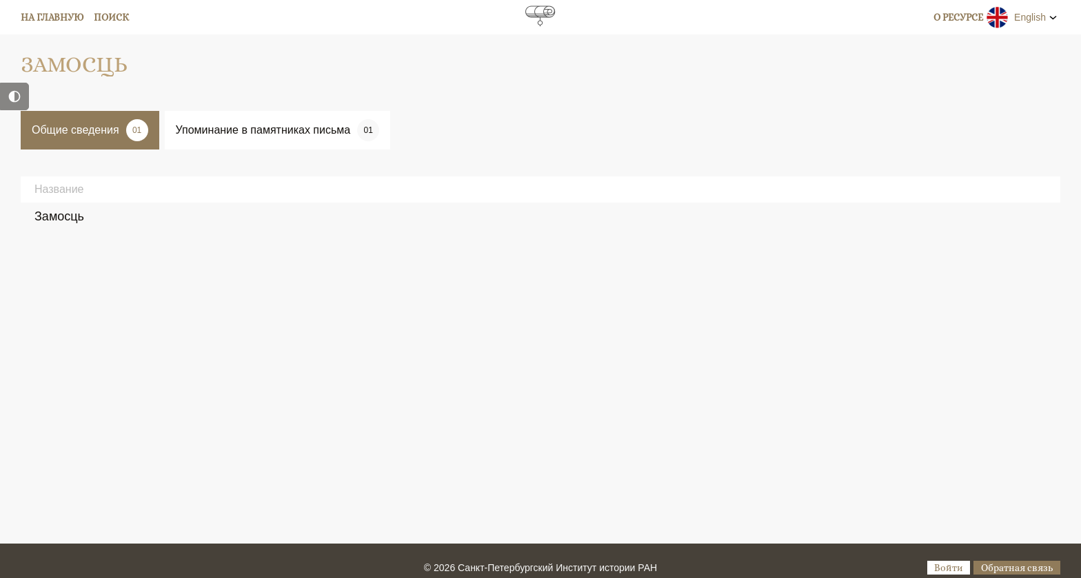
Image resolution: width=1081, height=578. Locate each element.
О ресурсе (958, 17)
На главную (52, 17)
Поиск (111, 17)
